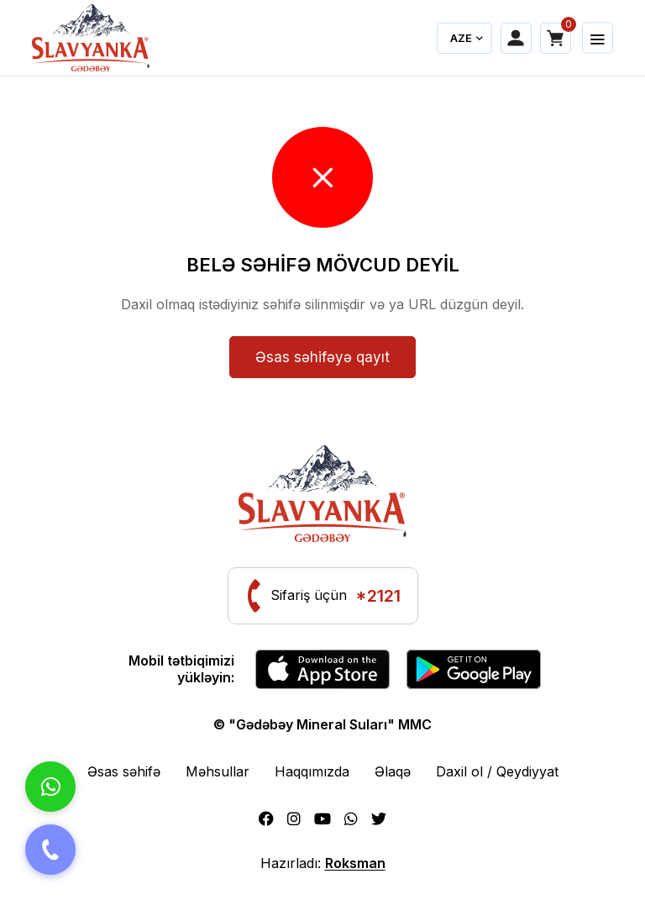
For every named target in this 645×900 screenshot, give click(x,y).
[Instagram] (294, 819)
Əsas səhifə (123, 771)
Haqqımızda (312, 771)
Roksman (355, 863)
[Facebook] (266, 819)
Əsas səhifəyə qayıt (322, 357)
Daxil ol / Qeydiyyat (497, 771)
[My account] (516, 38)
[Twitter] (378, 819)
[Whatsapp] (351, 819)
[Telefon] (50, 849)
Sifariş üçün (335, 596)
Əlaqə (393, 771)
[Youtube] (322, 819)
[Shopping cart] (555, 38)
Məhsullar (217, 771)
